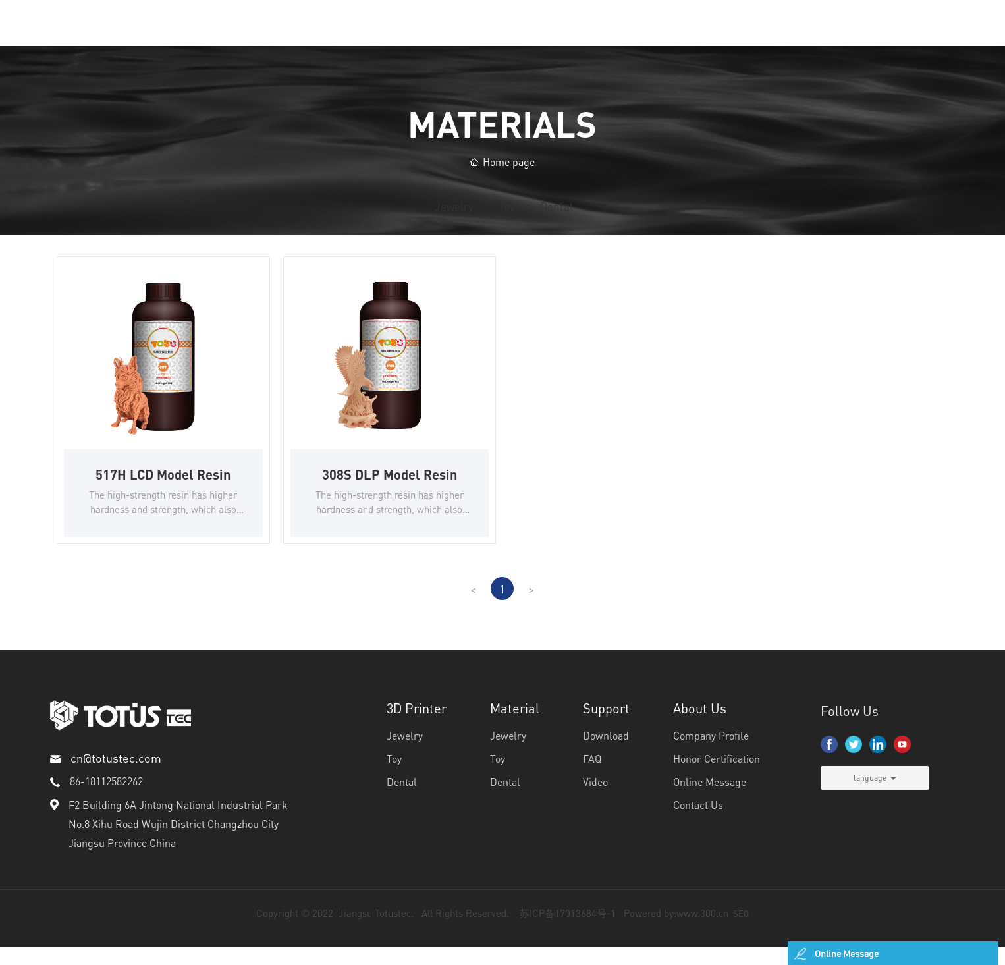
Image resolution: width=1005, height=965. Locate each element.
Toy (505, 217)
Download (606, 754)
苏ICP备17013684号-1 (568, 931)
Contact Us (698, 823)
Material (514, 726)
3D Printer (417, 726)
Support (606, 726)
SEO (741, 931)
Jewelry (383, 217)
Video (595, 800)
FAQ (592, 777)
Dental (624, 217)
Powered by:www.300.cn (676, 931)
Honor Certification (716, 777)
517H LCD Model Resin (163, 492)
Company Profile (711, 754)
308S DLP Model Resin (389, 492)
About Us (699, 726)
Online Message (709, 800)
